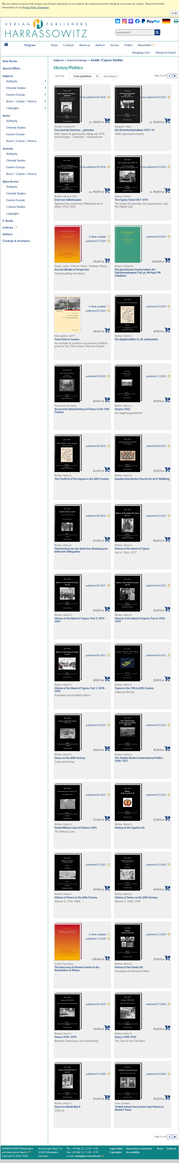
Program (29, 45)
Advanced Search (165, 52)
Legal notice (116, 1148)
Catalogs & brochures (16, 240)
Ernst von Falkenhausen (68, 199)
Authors (100, 45)
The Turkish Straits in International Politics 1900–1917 (139, 759)
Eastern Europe (15, 94)
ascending (111, 76)
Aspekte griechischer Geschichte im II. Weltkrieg (142, 478)
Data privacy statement (139, 1148)
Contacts (68, 45)
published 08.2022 (96, 446)
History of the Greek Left (129, 967)
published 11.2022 (156, 376)
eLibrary (8, 227)
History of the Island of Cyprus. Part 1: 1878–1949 (80, 690)
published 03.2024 (96, 310)
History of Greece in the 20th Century (76, 897)
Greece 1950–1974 (65, 1037)
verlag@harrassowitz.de (87, 1156)
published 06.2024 (156, 236)
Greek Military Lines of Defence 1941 (76, 827)
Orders (128, 45)
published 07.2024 (96, 241)
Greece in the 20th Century (70, 757)
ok (175, 13)
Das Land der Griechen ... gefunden (74, 130)
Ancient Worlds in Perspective (72, 269)
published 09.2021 (96, 585)
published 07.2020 (156, 1004)
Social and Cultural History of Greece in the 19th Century (82, 410)
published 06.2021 (156, 585)
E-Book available (97, 236)
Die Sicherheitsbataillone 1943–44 (134, 130)
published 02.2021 (96, 795)
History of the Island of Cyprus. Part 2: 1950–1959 (140, 620)
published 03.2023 (96, 376)
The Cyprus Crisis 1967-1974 (131, 199)
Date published (82, 76)
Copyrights (115, 1152)
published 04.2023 (156, 306)
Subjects (59, 60)
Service (114, 45)
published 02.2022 (156, 515)
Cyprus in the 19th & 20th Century (134, 688)
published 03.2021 (96, 725)
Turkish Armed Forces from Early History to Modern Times (139, 1108)
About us (84, 45)
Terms (160, 1148)
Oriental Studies (16, 87)
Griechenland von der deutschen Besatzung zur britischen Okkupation (81, 550)
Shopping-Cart (141, 52)
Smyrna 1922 (122, 409)
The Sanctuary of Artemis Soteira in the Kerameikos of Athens (77, 969)
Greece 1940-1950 (125, 1037)
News (54, 45)
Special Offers (11, 68)
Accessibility (133, 1152)
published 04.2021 (156, 655)
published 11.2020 (96, 938)
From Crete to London (67, 339)
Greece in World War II (67, 1106)
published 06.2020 (156, 1074)
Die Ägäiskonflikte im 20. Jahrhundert (136, 339)
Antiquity (11, 81)
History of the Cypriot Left (130, 827)
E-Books (8, 220)
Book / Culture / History (21, 101)
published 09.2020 (96, 1004)
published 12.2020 (156, 864)
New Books (10, 61)
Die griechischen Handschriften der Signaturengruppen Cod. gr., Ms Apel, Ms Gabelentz (138, 272)
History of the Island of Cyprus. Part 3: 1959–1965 (80, 620)
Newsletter (144, 45)
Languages (12, 108)
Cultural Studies (15, 206)
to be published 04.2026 (93, 97)
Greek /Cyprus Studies (107, 60)
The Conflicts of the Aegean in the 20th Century (82, 478)
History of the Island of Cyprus (132, 548)
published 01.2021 (96, 864)
